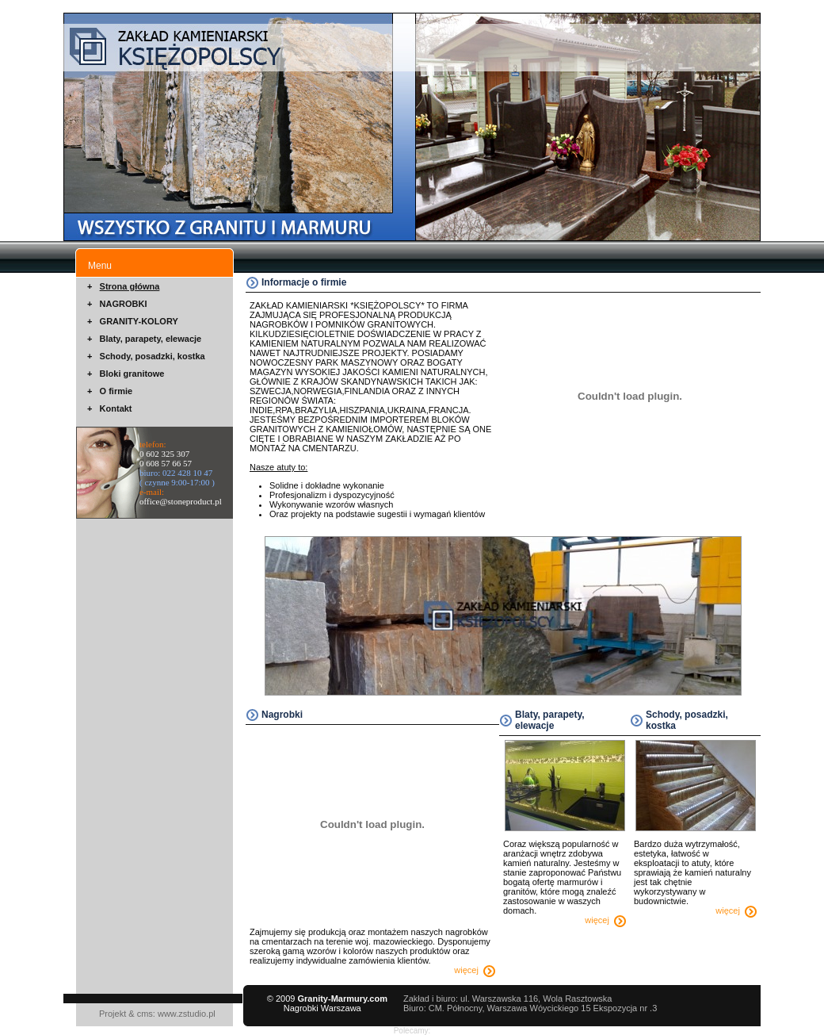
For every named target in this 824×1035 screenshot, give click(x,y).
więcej (474, 970)
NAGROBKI (123, 304)
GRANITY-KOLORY (139, 321)
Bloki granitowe (132, 373)
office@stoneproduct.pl (180, 501)
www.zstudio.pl (187, 1013)
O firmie (116, 391)
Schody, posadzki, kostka (152, 356)
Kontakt (116, 408)
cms (145, 1013)
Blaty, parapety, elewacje (151, 338)
